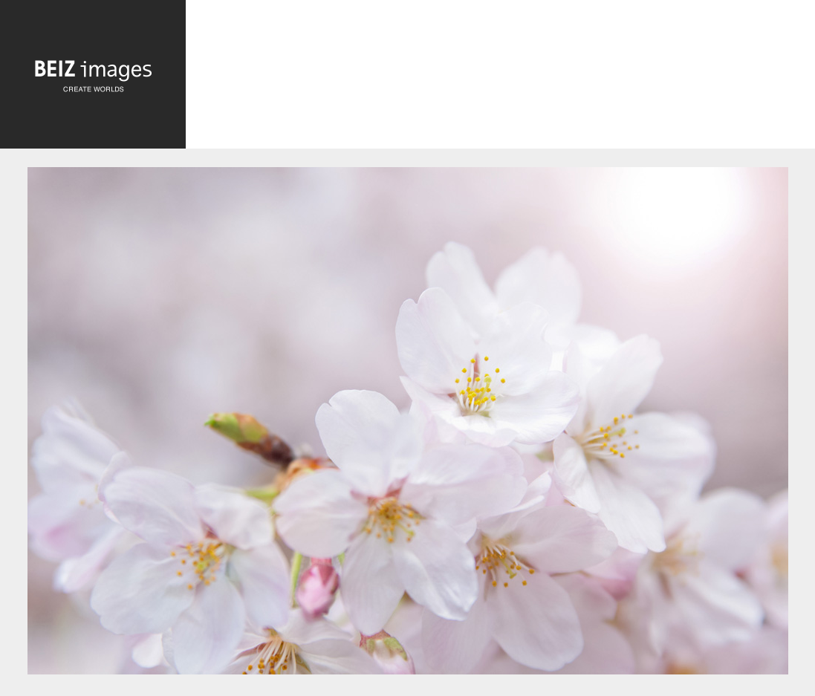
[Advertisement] (500, 78)
